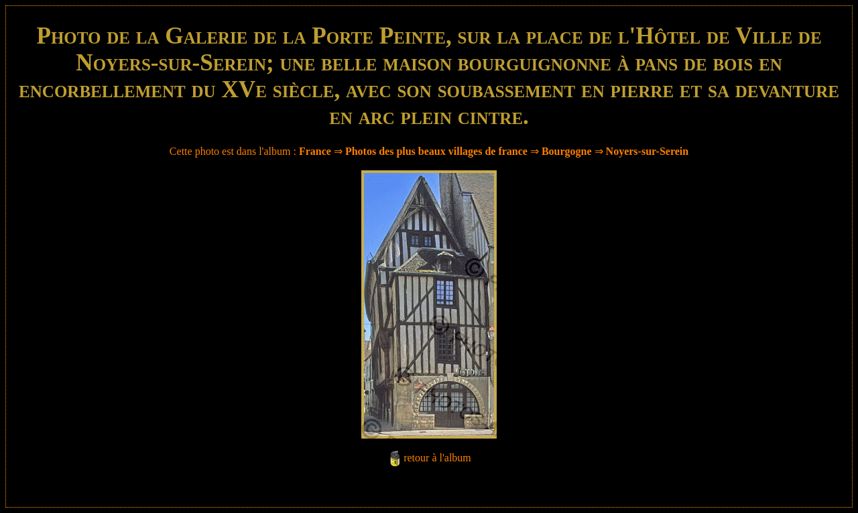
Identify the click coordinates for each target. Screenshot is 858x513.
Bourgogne (567, 151)
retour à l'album (437, 457)
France (315, 151)
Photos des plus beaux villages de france (436, 151)
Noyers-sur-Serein (647, 151)
